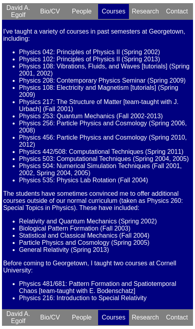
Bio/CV (50, 11)
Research (145, 11)
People (82, 11)
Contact (177, 11)
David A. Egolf (18, 11)
